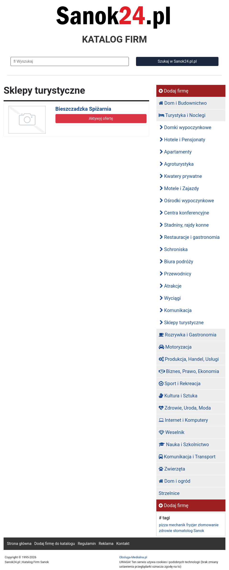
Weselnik (172, 432)
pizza (163, 525)
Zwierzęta (172, 469)
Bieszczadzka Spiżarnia (83, 109)
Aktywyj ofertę (101, 118)
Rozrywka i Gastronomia (188, 335)
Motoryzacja (175, 347)
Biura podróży (176, 261)
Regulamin (87, 543)
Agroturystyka (177, 164)
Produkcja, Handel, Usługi (189, 359)
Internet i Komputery (183, 420)
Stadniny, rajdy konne (184, 225)
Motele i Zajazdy (179, 188)
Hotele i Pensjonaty (182, 139)
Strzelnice (169, 493)
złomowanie (208, 525)
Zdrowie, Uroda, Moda (185, 408)
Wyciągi (170, 298)
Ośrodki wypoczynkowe (187, 200)
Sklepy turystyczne (182, 322)
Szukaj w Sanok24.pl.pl (177, 61)
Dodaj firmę (173, 91)
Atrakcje (170, 286)
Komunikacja (176, 310)
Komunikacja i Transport (187, 457)
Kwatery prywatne (181, 176)
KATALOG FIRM (114, 39)
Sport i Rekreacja (180, 383)
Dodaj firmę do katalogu (54, 543)
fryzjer (191, 525)
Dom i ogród (175, 481)
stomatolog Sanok (188, 530)
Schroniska (174, 249)
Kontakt (122, 543)
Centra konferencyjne (184, 213)
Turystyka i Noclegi (182, 115)
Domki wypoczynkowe (185, 127)
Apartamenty (176, 152)
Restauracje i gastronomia (190, 237)
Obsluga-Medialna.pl (133, 557)
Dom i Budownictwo (183, 103)
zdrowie (165, 530)
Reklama (106, 543)
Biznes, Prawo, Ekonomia (189, 371)
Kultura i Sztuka (178, 396)
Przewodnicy (175, 274)
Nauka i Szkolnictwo (184, 444)
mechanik (177, 525)
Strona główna (19, 543)
